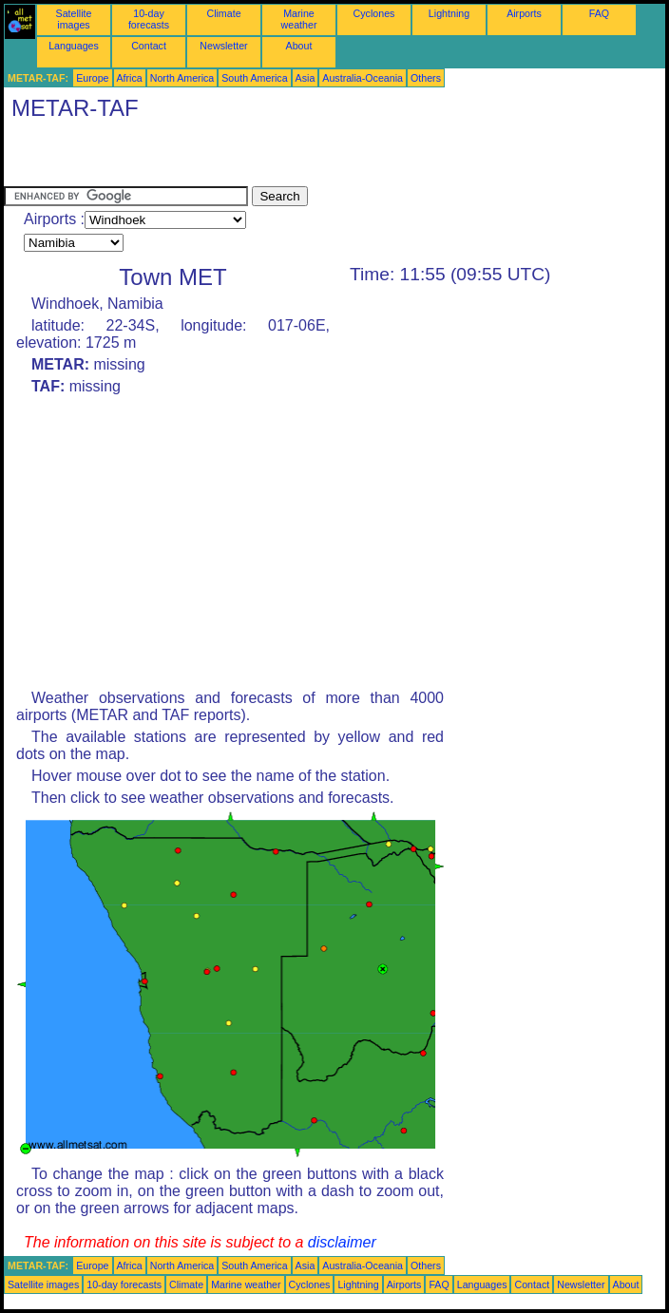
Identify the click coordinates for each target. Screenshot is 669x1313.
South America (254, 78)
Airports (524, 13)
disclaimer (342, 1242)
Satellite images (74, 19)
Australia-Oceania (362, 78)
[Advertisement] (226, 157)
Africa (130, 78)
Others (426, 78)
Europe (92, 78)
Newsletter (223, 45)
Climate (223, 13)
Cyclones (374, 13)
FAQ (599, 13)
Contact (148, 45)
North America (182, 78)
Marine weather (299, 19)
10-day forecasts (148, 19)
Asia (305, 78)
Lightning (449, 13)
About (299, 45)
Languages (73, 45)
